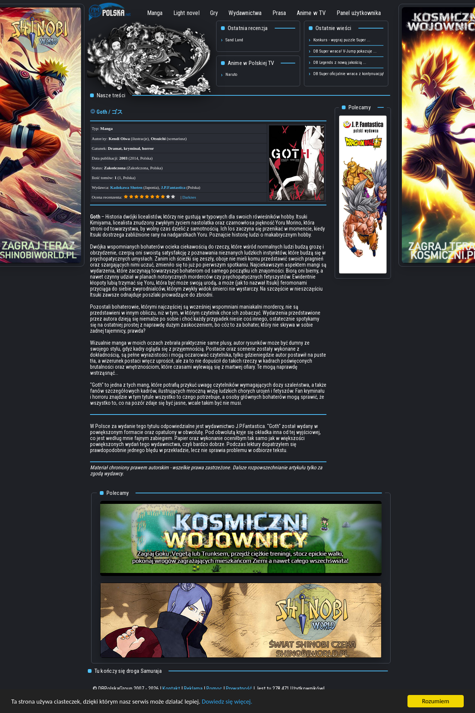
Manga (155, 13)
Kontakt (171, 688)
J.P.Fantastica (173, 187)
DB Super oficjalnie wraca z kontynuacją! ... (350, 73)
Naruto (231, 74)
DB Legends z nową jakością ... (339, 62)
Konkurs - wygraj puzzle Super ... (341, 40)
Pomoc (214, 688)
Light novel (186, 13)
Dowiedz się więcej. (227, 702)
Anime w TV (311, 13)
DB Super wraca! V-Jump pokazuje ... (345, 51)
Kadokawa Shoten (126, 187)
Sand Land (234, 40)
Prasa (279, 13)
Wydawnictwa (245, 13)
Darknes (189, 197)
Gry (214, 13)
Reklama (193, 688)
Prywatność (239, 688)
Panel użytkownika (359, 13)
